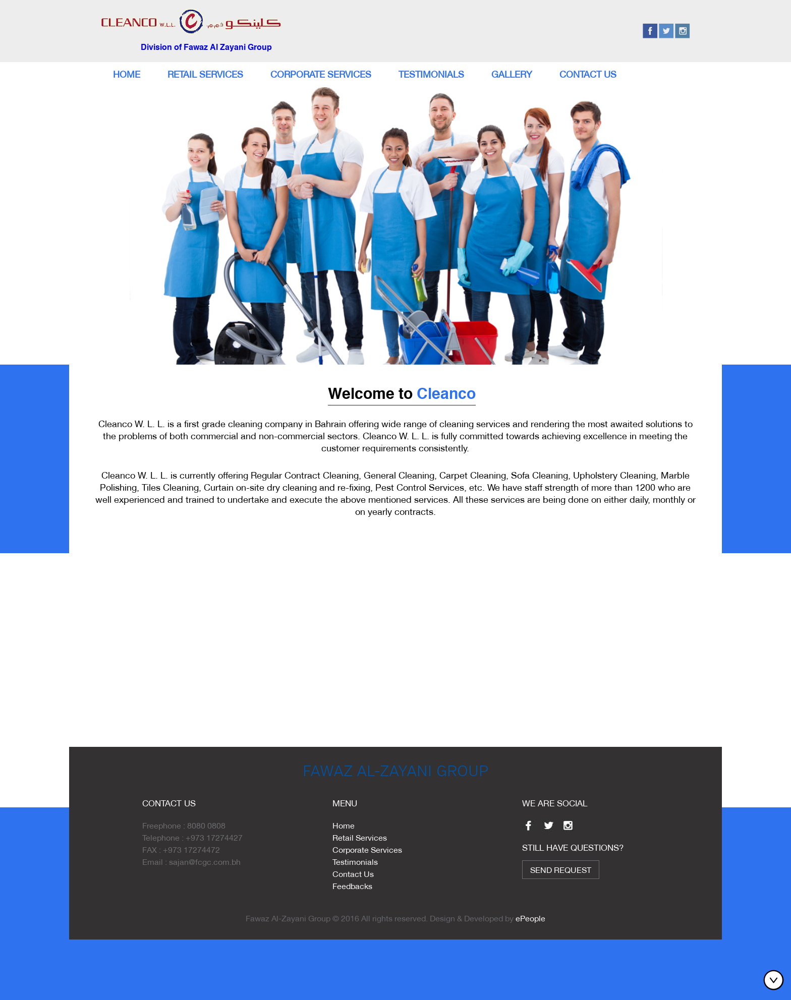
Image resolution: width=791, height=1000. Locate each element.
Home (126, 74)
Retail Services (205, 74)
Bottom (775, 980)
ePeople (530, 918)
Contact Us (587, 74)
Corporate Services (320, 74)
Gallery (511, 74)
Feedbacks (352, 886)
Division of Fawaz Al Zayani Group (206, 48)
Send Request (560, 869)
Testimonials (431, 74)
